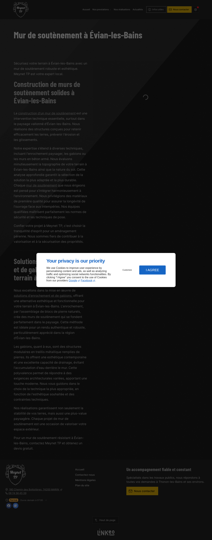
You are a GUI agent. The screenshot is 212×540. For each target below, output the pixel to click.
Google (73, 280)
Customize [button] (127, 270)
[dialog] (106, 270)
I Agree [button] (152, 270)
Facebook (86, 280)
